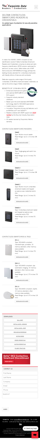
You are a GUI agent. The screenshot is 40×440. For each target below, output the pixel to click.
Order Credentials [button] (20, 340)
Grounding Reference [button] (20, 332)
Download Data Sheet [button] (22, 142)
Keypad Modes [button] (20, 336)
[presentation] (13, 402)
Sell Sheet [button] (20, 320)
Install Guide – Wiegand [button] (20, 324)
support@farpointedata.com (21, 419)
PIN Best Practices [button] (20, 348)
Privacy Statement (20, 435)
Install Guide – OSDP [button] (20, 328)
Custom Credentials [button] (20, 344)
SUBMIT (5, 409)
